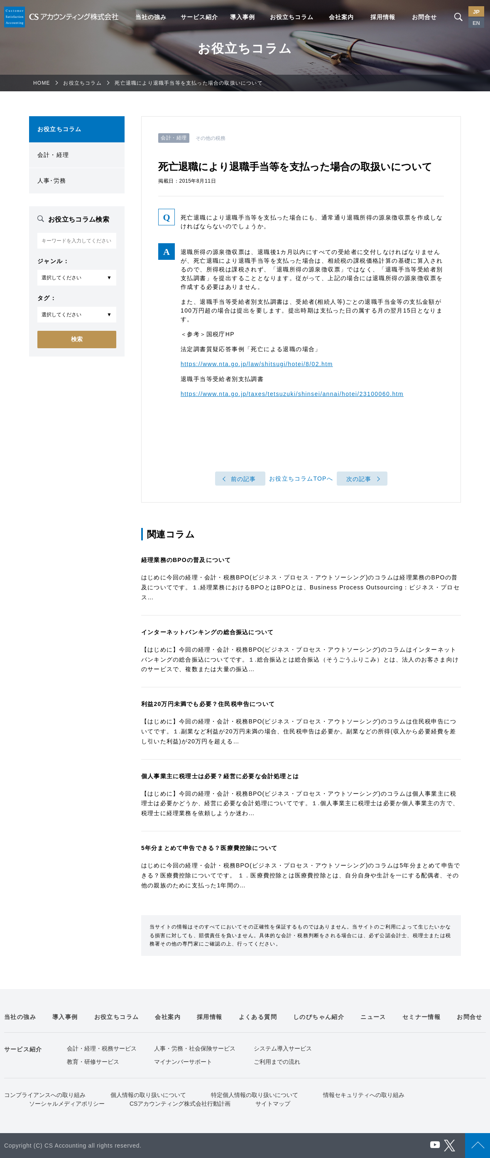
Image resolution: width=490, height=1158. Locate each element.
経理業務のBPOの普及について (186, 560)
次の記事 (359, 479)
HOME (41, 83)
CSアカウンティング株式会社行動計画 (180, 1103)
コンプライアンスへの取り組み (45, 1095)
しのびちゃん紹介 (318, 1017)
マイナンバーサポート (183, 1061)
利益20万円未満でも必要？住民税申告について (208, 704)
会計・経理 (53, 154)
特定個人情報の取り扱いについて (254, 1095)
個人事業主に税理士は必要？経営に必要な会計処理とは (220, 776)
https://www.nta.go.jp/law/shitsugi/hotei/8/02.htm (257, 364)
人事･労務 (51, 180)
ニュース (373, 1017)
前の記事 (243, 479)
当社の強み (151, 17)
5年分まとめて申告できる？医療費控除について (209, 848)
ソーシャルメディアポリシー (67, 1103)
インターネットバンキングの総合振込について (207, 632)
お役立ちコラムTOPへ (301, 479)
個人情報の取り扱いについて (148, 1095)
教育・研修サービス (93, 1061)
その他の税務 (211, 138)
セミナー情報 (421, 1017)
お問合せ (424, 17)
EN (476, 23)
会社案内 (341, 17)
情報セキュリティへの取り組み (363, 1095)
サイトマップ (272, 1103)
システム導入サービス (283, 1048)
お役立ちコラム (292, 17)
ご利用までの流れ (277, 1061)
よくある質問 (258, 1017)
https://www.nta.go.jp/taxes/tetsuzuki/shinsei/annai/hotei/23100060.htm (292, 394)
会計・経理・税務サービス (102, 1048)
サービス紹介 (199, 17)
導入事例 (242, 17)
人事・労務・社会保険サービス (194, 1048)
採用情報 (382, 17)
